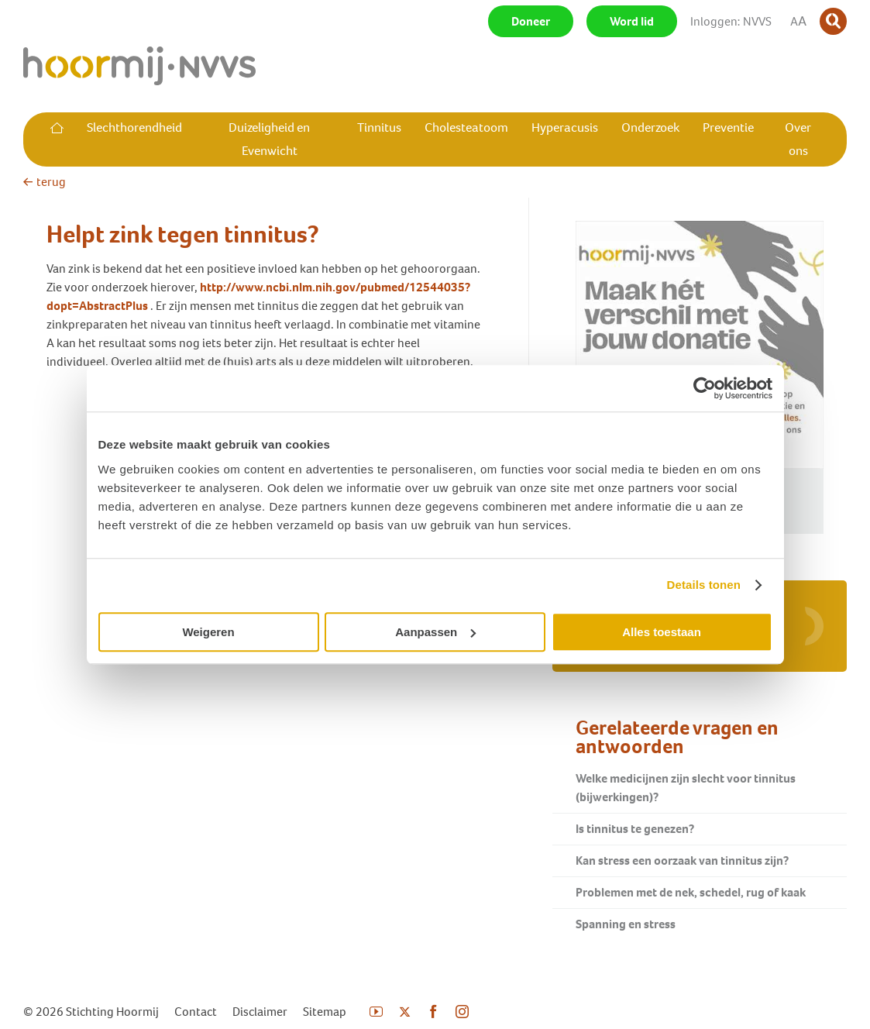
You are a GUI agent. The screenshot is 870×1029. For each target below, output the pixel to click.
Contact (195, 1011)
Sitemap (324, 1011)
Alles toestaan (661, 631)
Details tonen (704, 584)
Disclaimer (259, 1011)
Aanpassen (435, 631)
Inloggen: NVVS (731, 21)
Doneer (530, 21)
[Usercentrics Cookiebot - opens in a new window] (704, 388)
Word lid (632, 21)
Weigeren (208, 631)
